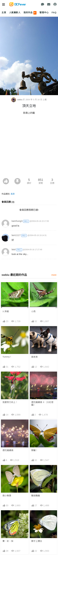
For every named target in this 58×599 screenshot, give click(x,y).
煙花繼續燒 (7, 450)
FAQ (54, 12)
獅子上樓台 (36, 541)
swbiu (17, 99)
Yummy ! (6, 356)
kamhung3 (17, 221)
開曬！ (34, 450)
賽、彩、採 (7, 541)
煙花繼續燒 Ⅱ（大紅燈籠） (42, 403)
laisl (14, 249)
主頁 (4, 12)
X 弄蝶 (5, 311)
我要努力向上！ (10, 402)
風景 (13, 194)
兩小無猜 (6, 495)
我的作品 (30, 13)
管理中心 (44, 12)
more (53, 275)
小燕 (33, 311)
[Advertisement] (29, 147)
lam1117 (16, 235)
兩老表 (34, 357)
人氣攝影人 (15, 12)
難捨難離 (35, 495)
